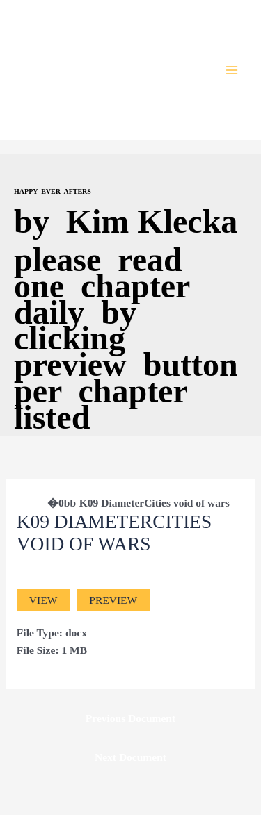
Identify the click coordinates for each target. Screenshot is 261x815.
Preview (113, 600)
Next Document (130, 757)
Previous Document (130, 718)
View (43, 600)
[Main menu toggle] (232, 70)
